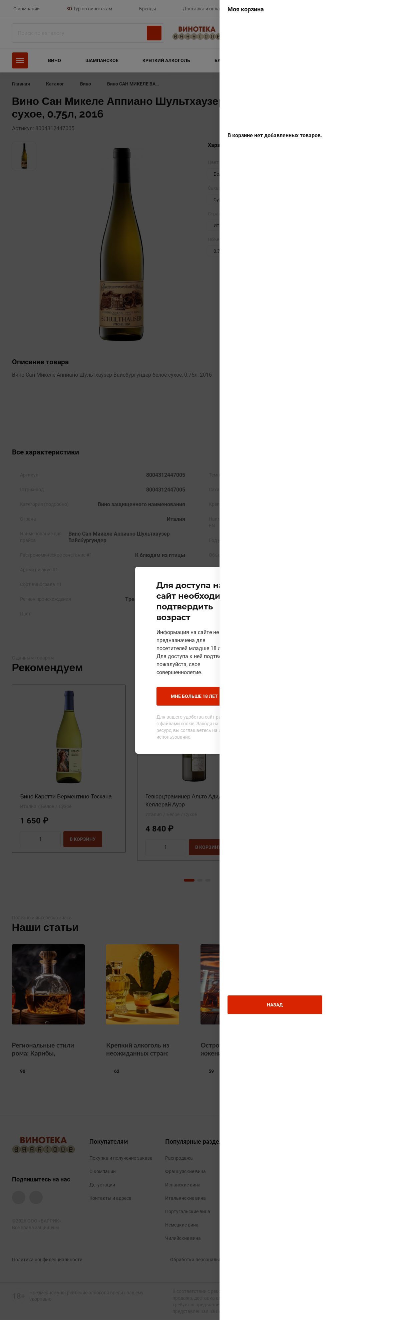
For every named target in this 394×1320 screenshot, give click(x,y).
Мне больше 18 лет (149, 680)
